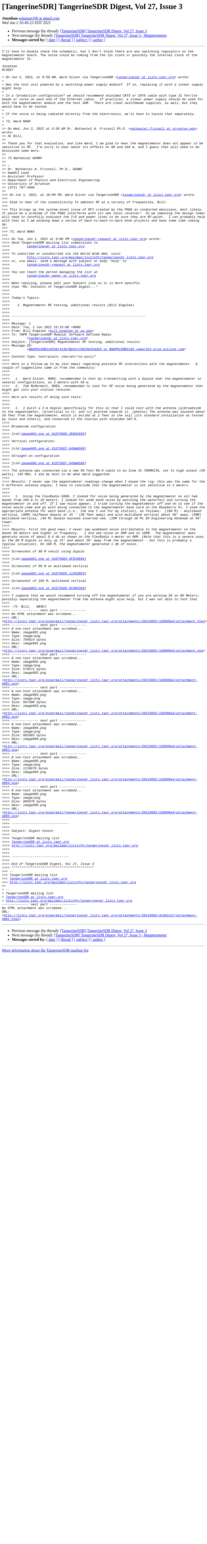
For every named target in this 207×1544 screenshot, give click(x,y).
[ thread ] (65, 40)
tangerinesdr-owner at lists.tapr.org (61, 321)
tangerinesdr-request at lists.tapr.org (109, 277)
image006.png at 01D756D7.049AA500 (52, 546)
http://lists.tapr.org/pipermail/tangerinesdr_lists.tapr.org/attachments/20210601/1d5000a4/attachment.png (103, 771)
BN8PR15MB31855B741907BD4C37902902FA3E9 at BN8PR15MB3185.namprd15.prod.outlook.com (106, 409)
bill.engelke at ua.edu (71, 387)
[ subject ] (82, 40)
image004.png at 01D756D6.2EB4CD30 (52, 511)
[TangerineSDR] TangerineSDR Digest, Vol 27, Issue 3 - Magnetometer (110, 35)
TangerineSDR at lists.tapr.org (40, 1000)
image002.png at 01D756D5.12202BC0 (52, 678)
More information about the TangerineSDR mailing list (45, 1124)
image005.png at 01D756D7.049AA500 (52, 528)
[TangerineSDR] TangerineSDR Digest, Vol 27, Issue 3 (103, 31)
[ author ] (98, 40)
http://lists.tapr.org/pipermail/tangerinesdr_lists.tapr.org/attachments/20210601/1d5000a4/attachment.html (104, 736)
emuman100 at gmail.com (39, 18)
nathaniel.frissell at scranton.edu (162, 144)
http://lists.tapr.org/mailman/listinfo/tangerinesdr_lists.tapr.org (90, 299)
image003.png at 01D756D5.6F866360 (52, 696)
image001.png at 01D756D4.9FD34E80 (52, 661)
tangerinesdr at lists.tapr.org (145, 83)
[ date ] (51, 40)
